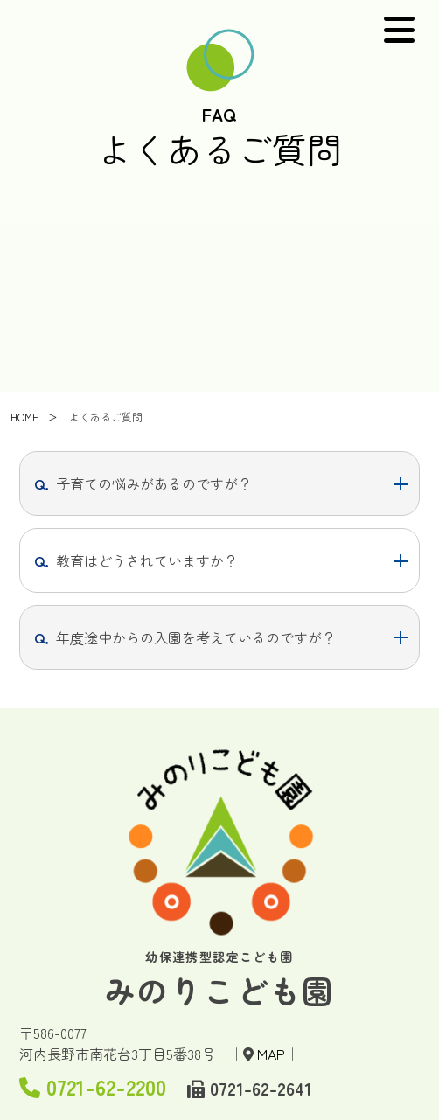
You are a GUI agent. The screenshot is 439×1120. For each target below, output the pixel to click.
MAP (271, 1053)
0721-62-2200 (92, 1086)
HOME (24, 420)
